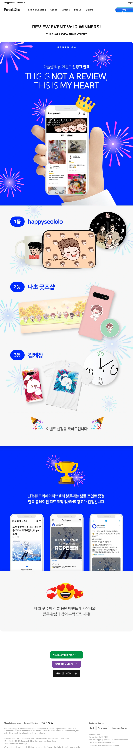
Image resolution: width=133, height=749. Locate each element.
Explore (89, 10)
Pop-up (77, 10)
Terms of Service (31, 723)
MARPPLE (21, 3)
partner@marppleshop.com (105, 742)
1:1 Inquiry (102, 728)
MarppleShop (9, 3)
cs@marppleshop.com (120, 740)
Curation (65, 10)
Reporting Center (119, 728)
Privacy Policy (47, 723)
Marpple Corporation (12, 723)
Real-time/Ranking (37, 10)
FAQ (92, 728)
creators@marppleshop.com (108, 745)
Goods (53, 10)
